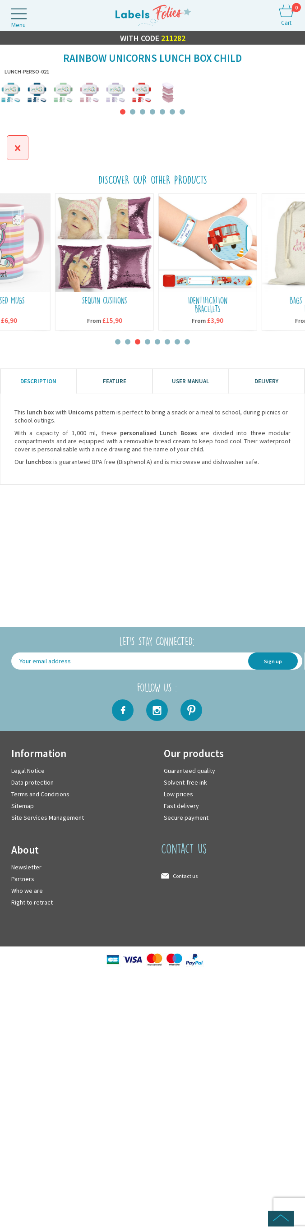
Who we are (27, 891)
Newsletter (26, 867)
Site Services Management (47, 817)
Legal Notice (28, 771)
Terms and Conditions (40, 794)
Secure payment (186, 817)
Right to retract (32, 902)
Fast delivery (181, 806)
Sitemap (22, 806)
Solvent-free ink (185, 782)
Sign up (273, 661)
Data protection (32, 782)
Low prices (178, 794)
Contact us (185, 876)
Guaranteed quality (189, 771)
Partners (22, 879)
